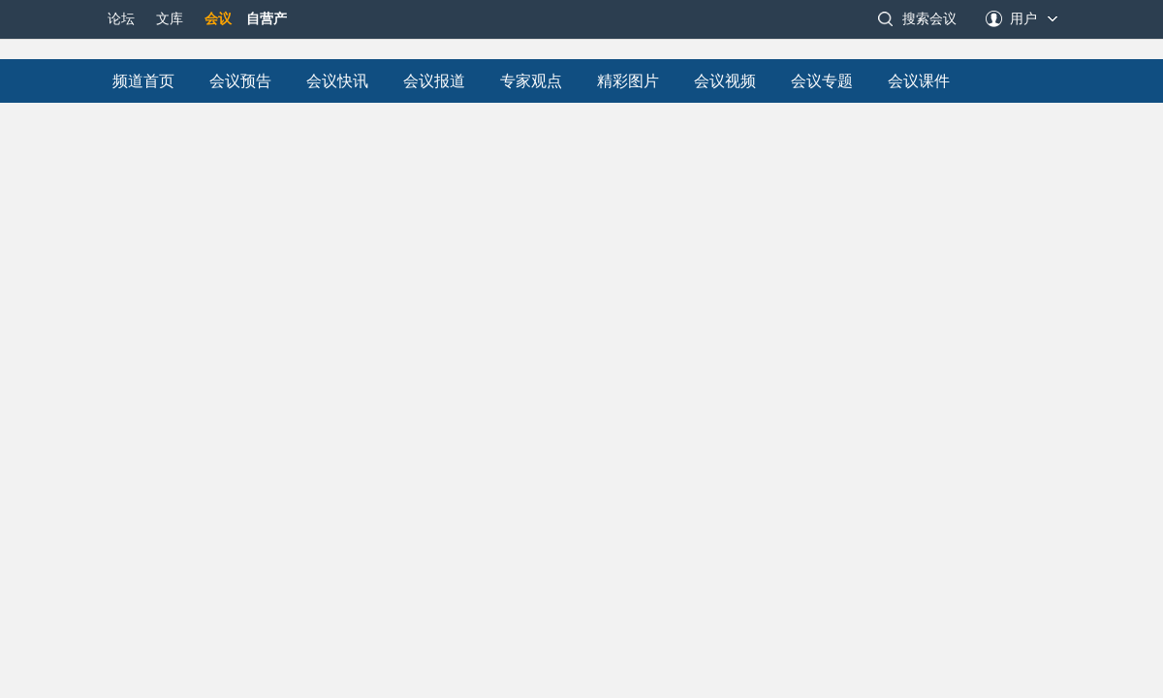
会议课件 (919, 81)
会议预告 (240, 81)
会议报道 (434, 81)
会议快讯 (337, 81)
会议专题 (822, 81)
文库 (169, 19)
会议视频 (725, 81)
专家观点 (531, 81)
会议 (218, 19)
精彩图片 (628, 81)
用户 (1023, 19)
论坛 (121, 19)
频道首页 (143, 81)
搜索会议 (929, 19)
